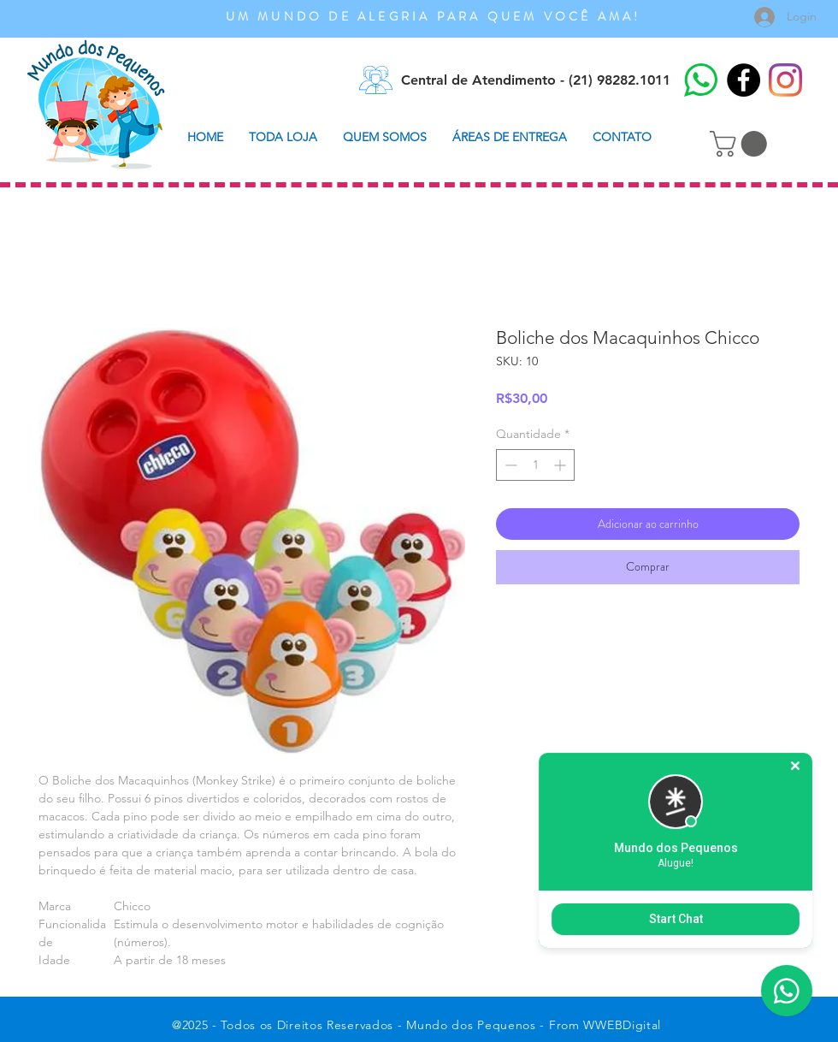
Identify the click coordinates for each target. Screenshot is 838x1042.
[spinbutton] (535, 465)
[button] (741, 144)
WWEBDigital (622, 1025)
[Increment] (561, 465)
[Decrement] (509, 465)
